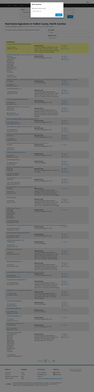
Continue (58, 15)
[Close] (61, 4)
